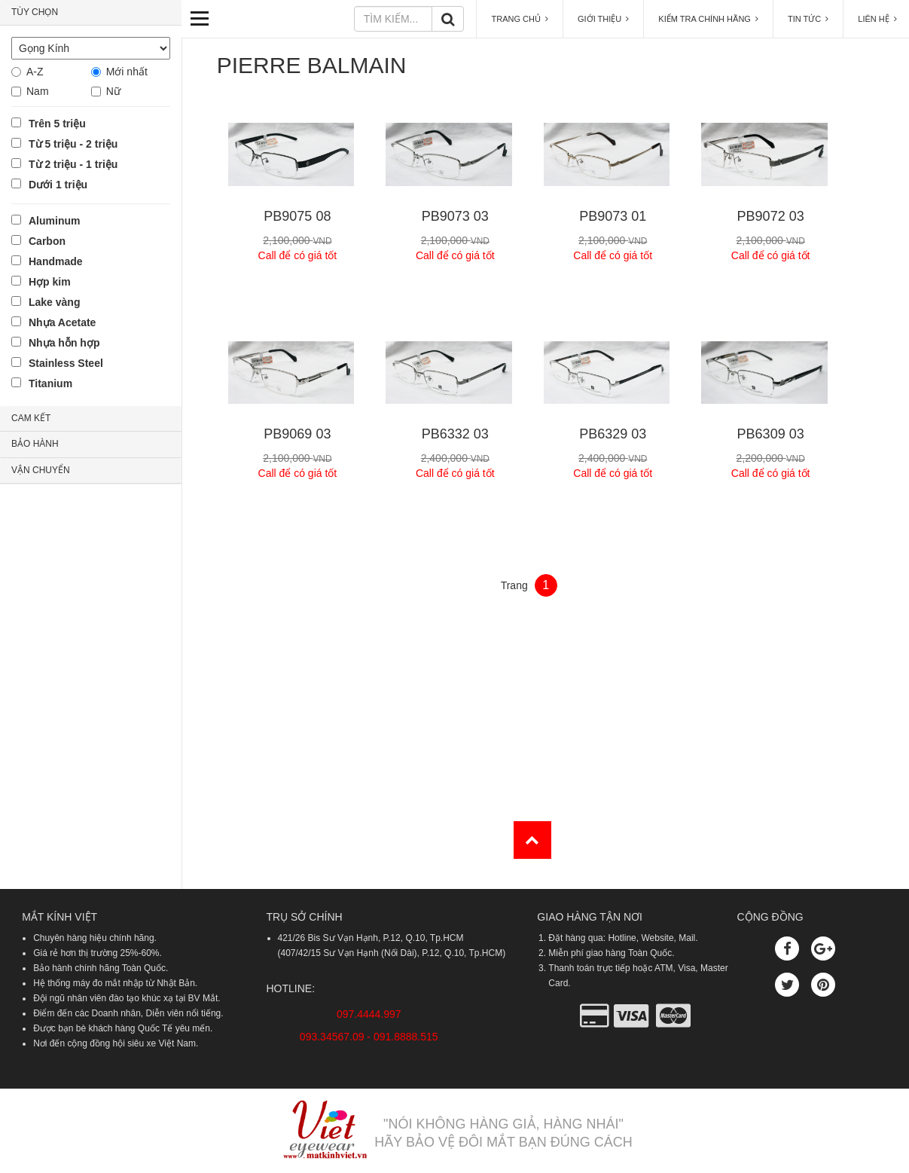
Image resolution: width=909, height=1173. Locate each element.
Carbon (47, 241)
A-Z (35, 72)
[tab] (90, 13)
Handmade (56, 261)
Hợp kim (50, 282)
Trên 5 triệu (57, 124)
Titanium (50, 383)
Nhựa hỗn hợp (64, 343)
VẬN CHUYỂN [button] (40, 470)
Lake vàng (54, 302)
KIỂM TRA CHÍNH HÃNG (708, 18)
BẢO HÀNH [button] (35, 443)
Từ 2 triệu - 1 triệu (73, 164)
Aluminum (54, 221)
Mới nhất (127, 72)
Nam (37, 91)
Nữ (113, 91)
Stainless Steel (66, 363)
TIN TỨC (808, 18)
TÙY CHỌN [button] (34, 12)
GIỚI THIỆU (603, 18)
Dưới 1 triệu (58, 185)
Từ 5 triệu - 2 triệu (73, 144)
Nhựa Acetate (62, 322)
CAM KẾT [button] (30, 418)
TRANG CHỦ (519, 18)
